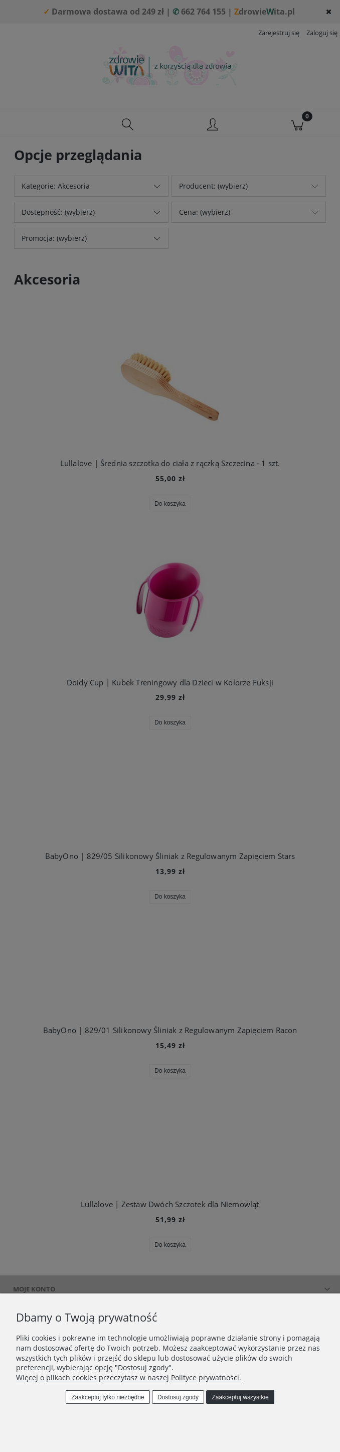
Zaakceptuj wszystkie (240, 1397)
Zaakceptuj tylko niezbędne (107, 1397)
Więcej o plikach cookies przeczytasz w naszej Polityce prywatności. (128, 1377)
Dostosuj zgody (178, 1397)
